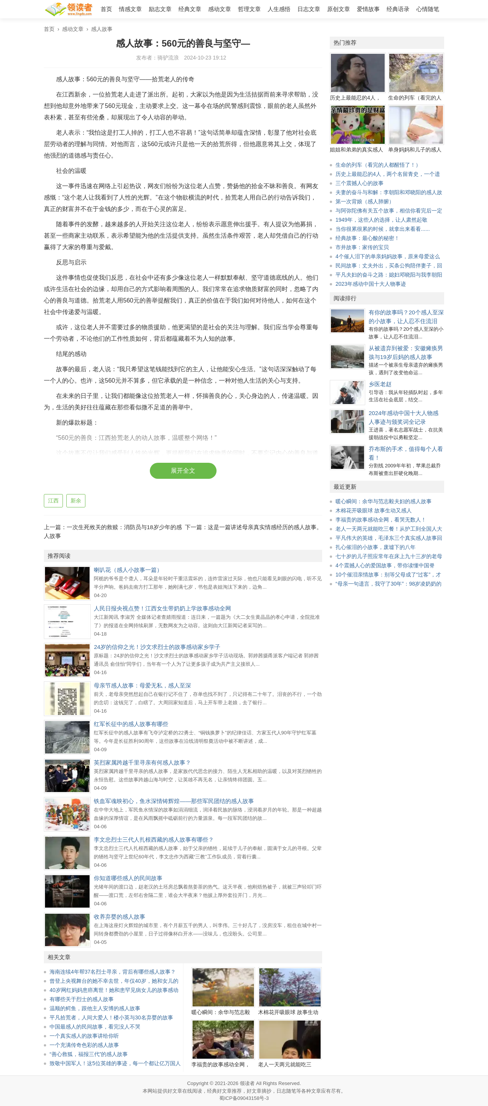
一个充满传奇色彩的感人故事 (84, 1045)
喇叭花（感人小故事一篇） (128, 570)
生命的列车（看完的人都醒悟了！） (378, 165)
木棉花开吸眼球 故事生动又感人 (374, 510)
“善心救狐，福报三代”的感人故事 (89, 1054)
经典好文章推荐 (224, 1091)
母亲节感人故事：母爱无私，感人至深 (142, 685)
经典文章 (189, 9)
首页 (106, 9)
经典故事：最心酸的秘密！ (368, 238)
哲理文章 (249, 9)
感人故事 (101, 29)
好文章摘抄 (259, 1091)
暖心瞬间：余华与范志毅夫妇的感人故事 (384, 501)
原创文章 (338, 9)
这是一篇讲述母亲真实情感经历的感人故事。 (265, 527)
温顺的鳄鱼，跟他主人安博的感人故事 (95, 1008)
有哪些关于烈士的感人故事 (82, 999)
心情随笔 (427, 9)
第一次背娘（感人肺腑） (365, 201)
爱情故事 (368, 9)
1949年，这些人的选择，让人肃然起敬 (381, 220)
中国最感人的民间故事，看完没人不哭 (95, 1027)
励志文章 (160, 9)
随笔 (291, 1091)
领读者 (247, 1083)
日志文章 (308, 9)
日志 (281, 1091)
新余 (76, 500)
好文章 (174, 1091)
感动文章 (219, 9)
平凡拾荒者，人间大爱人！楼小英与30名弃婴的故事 (111, 1017)
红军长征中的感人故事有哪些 (131, 724)
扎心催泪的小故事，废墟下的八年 (376, 547)
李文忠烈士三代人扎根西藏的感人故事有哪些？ (154, 839)
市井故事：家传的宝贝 (362, 247)
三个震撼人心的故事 (360, 183)
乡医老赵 (380, 384)
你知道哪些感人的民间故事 (128, 878)
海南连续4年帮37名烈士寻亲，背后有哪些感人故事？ (113, 972)
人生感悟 (279, 9)
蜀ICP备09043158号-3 (244, 1098)
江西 (53, 500)
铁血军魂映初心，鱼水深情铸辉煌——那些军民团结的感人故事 (174, 801)
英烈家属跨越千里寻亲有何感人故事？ (142, 762)
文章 (316, 1091)
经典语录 (398, 9)
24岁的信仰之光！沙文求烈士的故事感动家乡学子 (157, 647)
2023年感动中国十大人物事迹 (371, 284)
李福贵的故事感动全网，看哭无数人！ (381, 520)
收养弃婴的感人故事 (119, 916)
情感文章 (130, 9)
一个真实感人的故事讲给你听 (84, 1036)
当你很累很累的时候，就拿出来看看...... (383, 229)
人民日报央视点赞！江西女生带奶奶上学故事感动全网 (162, 608)
